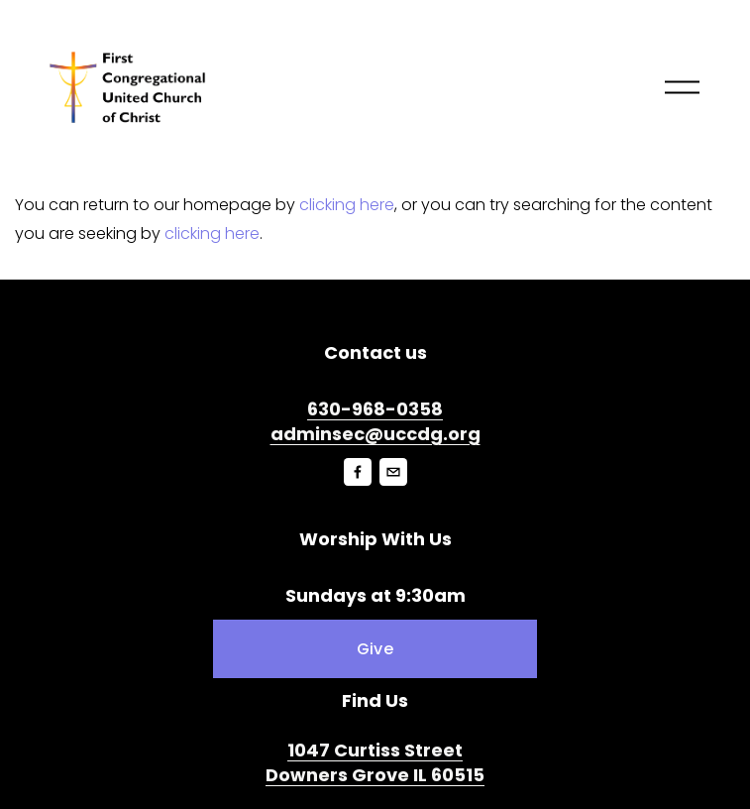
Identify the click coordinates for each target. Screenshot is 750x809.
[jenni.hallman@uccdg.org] (393, 472)
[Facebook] (358, 472)
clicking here (346, 204)
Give (375, 648)
